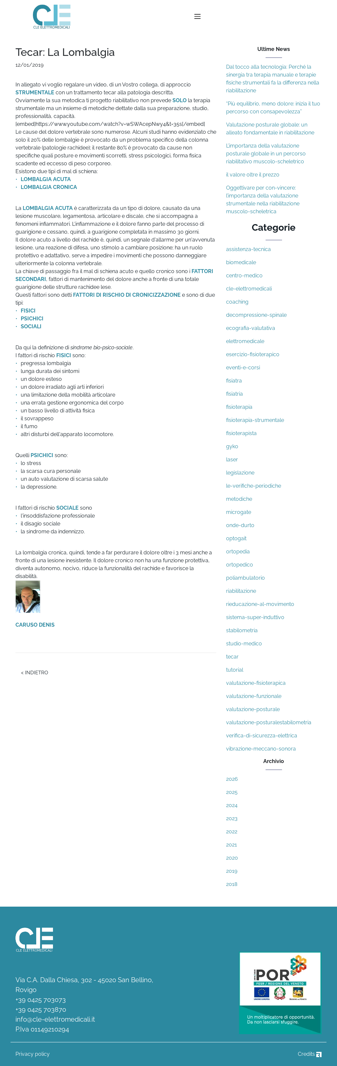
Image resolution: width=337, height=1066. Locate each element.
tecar (232, 657)
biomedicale (241, 262)
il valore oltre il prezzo (252, 175)
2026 (232, 779)
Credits (310, 1054)
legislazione (240, 473)
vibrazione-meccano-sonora (261, 749)
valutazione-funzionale (253, 696)
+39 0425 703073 (40, 1000)
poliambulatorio (245, 578)
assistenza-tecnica (248, 249)
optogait (236, 538)
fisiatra (234, 381)
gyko (232, 446)
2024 (232, 805)
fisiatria (234, 394)
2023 (232, 818)
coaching (237, 302)
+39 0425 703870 (40, 1009)
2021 (231, 845)
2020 (232, 858)
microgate (238, 512)
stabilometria (242, 630)
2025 (232, 792)
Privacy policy (32, 1054)
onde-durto (240, 525)
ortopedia (238, 551)
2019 (231, 871)
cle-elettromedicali (249, 289)
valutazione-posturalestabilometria (268, 722)
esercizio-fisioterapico (252, 354)
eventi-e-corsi (243, 367)
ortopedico (239, 565)
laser (232, 459)
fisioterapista (241, 433)
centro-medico (244, 275)
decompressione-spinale (256, 315)
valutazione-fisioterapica (256, 683)
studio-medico (244, 643)
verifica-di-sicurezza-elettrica (261, 735)
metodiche (239, 499)
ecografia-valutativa (250, 328)
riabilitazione (241, 591)
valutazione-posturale (253, 709)
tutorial (234, 670)
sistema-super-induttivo (255, 617)
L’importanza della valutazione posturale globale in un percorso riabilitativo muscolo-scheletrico (266, 154)
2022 (231, 831)
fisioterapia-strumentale (255, 420)
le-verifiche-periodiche (253, 486)
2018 (231, 884)
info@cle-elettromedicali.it (55, 1019)
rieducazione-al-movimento (260, 604)
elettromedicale (245, 341)
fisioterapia (239, 407)
